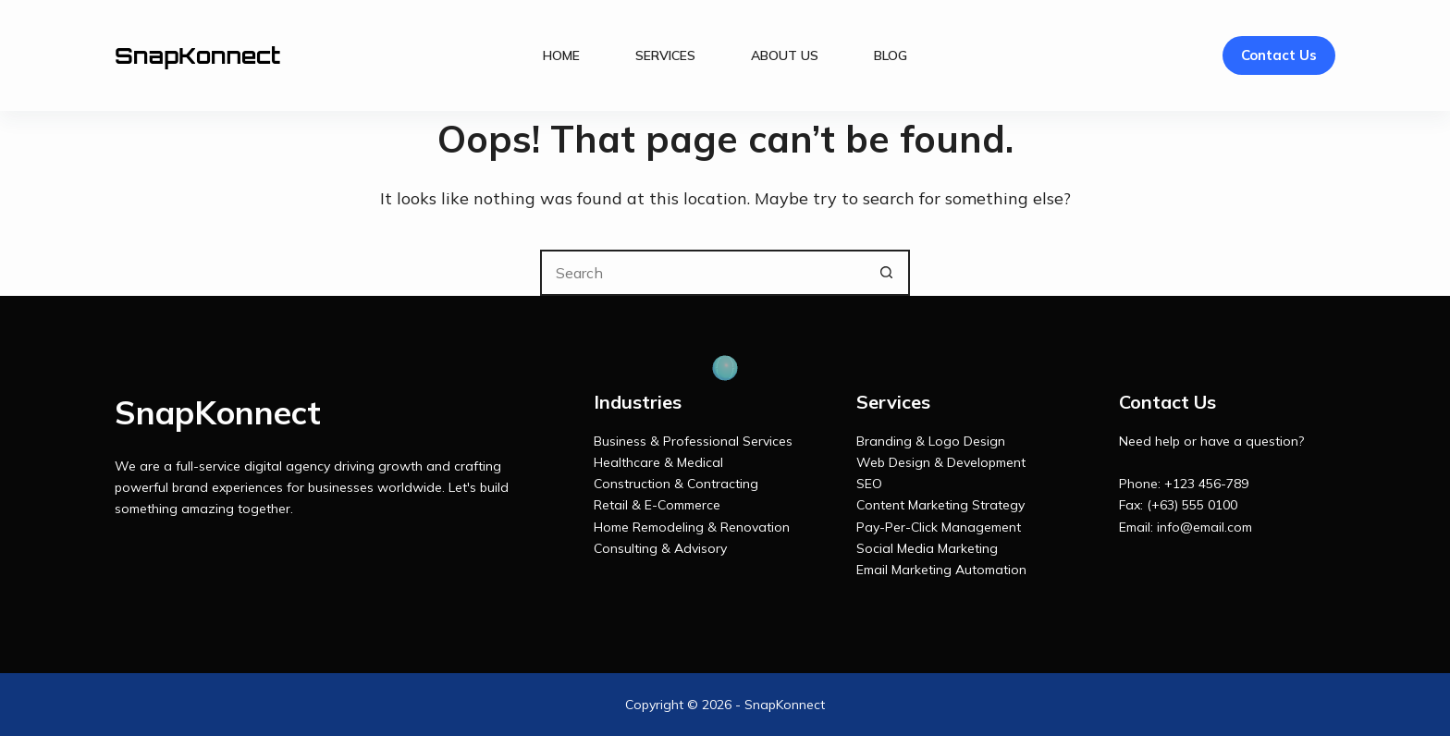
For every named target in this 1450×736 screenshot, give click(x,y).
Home (561, 55)
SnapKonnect (197, 55)
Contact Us (1279, 55)
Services (665, 55)
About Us (784, 55)
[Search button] (887, 273)
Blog (890, 55)
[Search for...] (702, 273)
